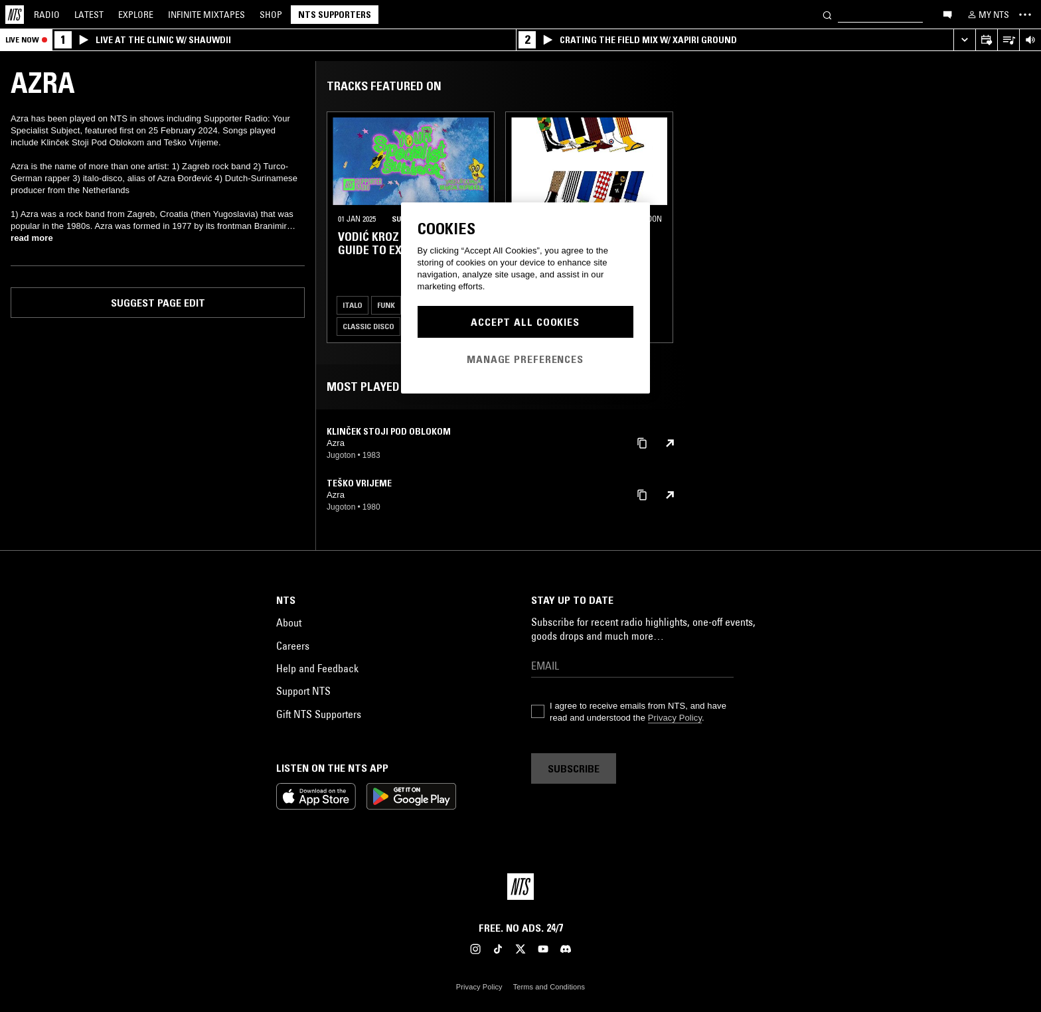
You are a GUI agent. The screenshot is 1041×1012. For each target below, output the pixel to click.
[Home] (14, 14)
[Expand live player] (964, 40)
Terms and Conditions (549, 987)
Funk (386, 305)
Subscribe (574, 768)
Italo (352, 305)
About (288, 622)
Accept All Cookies (525, 321)
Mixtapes (206, 15)
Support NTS (303, 690)
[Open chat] (947, 14)
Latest (89, 15)
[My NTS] (987, 15)
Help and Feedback (317, 668)
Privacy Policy (675, 718)
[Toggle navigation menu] (1025, 14)
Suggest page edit (158, 302)
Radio (47, 15)
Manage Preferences (525, 359)
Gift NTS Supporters (318, 714)
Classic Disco (368, 326)
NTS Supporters (334, 15)
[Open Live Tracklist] (1008, 40)
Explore (135, 15)
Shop (271, 15)
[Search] (827, 14)
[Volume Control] (1030, 40)
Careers (292, 645)
